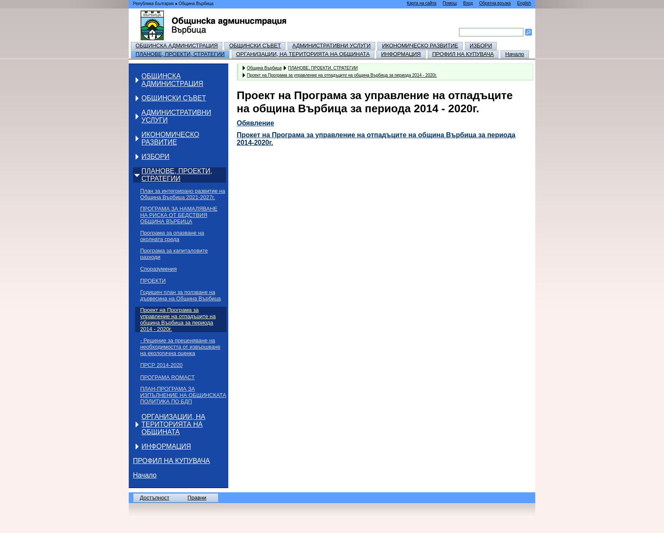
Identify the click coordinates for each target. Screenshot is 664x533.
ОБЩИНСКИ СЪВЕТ (255, 45)
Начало (514, 54)
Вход (468, 3)
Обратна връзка (495, 3)
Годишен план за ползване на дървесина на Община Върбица (180, 295)
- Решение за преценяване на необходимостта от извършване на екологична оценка (180, 346)
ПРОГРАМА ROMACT (167, 377)
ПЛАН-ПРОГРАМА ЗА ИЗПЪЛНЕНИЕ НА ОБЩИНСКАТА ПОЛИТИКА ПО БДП (183, 395)
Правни (197, 497)
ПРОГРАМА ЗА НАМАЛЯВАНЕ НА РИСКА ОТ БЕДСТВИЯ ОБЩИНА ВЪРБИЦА (178, 215)
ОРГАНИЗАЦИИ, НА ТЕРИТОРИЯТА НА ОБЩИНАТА (303, 54)
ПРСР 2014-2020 (161, 365)
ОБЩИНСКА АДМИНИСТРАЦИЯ (177, 45)
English (524, 3)
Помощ (449, 3)
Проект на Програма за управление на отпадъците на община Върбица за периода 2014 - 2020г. (178, 319)
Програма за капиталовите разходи (174, 253)
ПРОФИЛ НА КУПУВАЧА (463, 54)
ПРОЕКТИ (153, 281)
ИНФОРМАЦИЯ (401, 54)
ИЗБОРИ (481, 45)
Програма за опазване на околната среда (172, 236)
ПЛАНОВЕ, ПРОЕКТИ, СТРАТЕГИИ (180, 54)
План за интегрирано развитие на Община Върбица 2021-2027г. (182, 194)
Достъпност (154, 497)
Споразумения (158, 269)
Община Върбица (264, 68)
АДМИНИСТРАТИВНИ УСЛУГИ (331, 45)
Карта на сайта (422, 3)
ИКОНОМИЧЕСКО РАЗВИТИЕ (420, 45)
